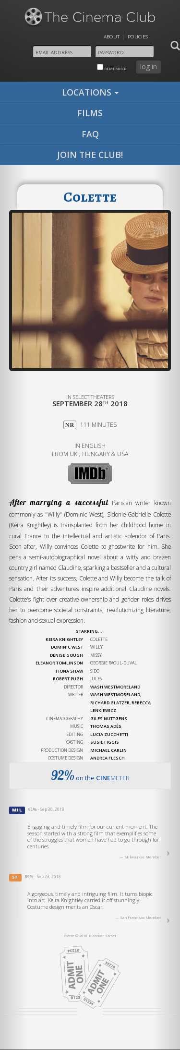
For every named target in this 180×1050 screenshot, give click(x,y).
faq (90, 134)
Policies (138, 37)
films (90, 113)
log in (148, 66)
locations (90, 92)
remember (111, 67)
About (112, 37)
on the (90, 775)
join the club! (90, 154)
